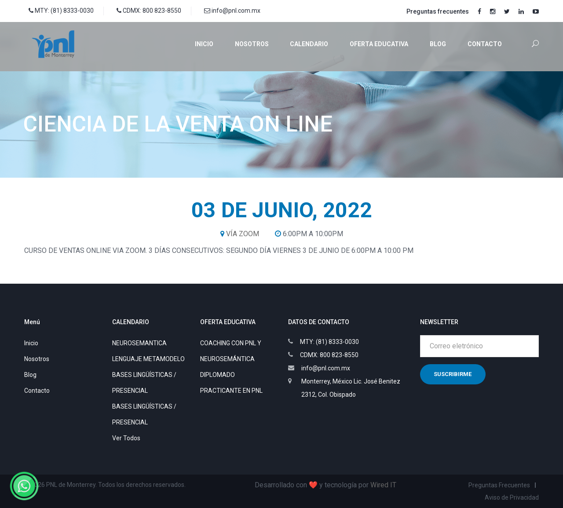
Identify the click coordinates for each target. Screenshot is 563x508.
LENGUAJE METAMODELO (148, 358)
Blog (438, 44)
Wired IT (383, 485)
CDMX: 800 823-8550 (149, 10)
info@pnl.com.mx (232, 10)
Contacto (485, 44)
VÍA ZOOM (242, 234)
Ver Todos (126, 438)
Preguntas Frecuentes (499, 485)
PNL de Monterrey (70, 484)
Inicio (204, 44)
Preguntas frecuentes (437, 11)
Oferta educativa (379, 44)
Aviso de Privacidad (512, 497)
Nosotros (252, 44)
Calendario (309, 44)
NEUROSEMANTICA (139, 343)
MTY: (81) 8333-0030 (61, 10)
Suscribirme (453, 374)
